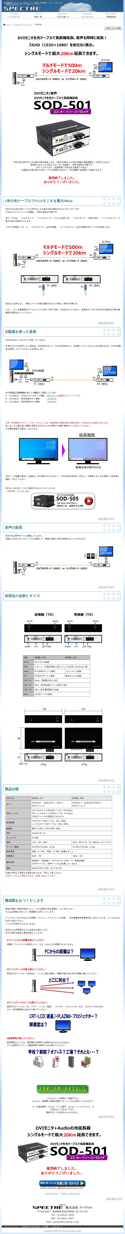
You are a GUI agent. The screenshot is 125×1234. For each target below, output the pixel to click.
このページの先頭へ (106, 323)
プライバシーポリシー (12, 1226)
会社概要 (45, 1226)
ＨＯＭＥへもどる (51, 1193)
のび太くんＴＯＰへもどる (70, 1193)
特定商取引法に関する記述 (30, 1226)
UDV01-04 (50, 396)
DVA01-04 (51, 402)
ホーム (9, 24)
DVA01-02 (51, 399)
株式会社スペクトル (38, 8)
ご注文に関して (57, 1226)
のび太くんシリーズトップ (23, 24)
